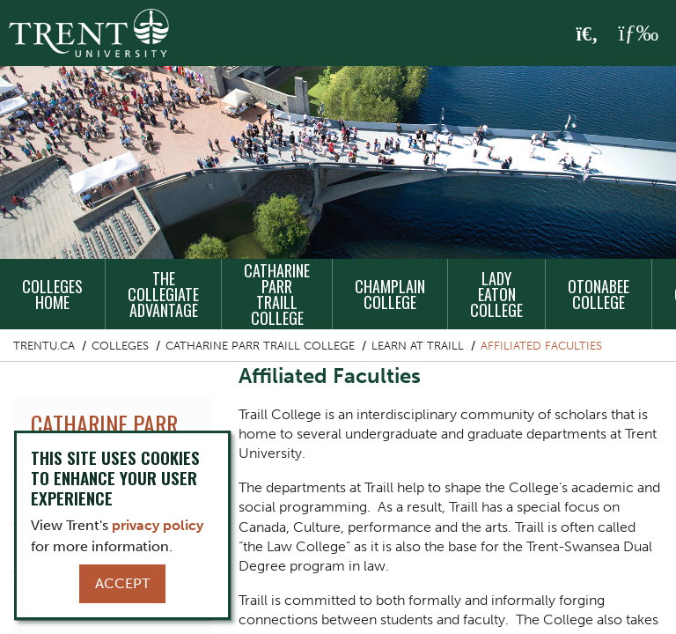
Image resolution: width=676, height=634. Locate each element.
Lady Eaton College (496, 294)
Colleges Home (52, 294)
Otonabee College (598, 294)
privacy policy (157, 525)
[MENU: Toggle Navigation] (638, 33)
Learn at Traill (417, 345)
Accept (122, 583)
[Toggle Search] (587, 34)
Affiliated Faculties (541, 345)
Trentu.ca (44, 345)
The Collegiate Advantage (163, 294)
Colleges (120, 345)
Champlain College (390, 294)
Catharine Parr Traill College (277, 294)
